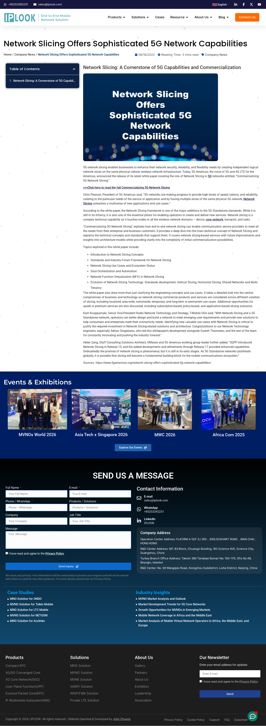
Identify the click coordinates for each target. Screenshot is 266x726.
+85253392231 (154, 512)
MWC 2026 (164, 434)
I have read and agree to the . (37, 553)
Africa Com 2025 (229, 434)
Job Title (75, 515)
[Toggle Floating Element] (253, 716)
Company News (24, 54)
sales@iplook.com (156, 500)
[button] (74, 69)
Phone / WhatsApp (18, 501)
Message (12, 529)
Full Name (13, 488)
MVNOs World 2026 (37, 434)
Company (12, 515)
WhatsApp (151, 508)
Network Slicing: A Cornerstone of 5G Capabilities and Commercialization (44, 81)
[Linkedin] (139, 520)
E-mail (73, 488)
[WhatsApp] (139, 509)
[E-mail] (139, 498)
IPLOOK (149, 523)
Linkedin (149, 519)
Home (8, 54)
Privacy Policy (54, 553)
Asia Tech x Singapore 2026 (101, 434)
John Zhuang (121, 719)
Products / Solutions (83, 501)
